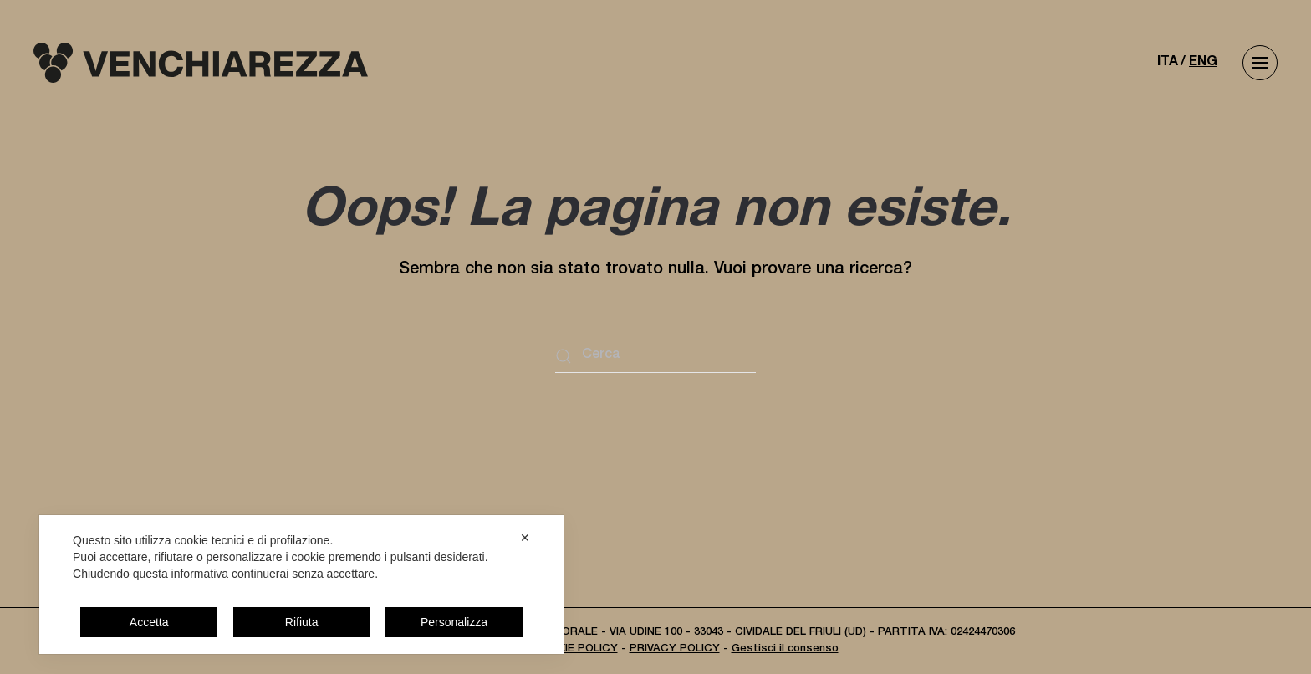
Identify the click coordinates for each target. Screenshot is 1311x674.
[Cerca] (655, 356)
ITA (1167, 62)
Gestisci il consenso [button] (785, 649)
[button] (1260, 62)
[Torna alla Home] (200, 62)
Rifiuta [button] (302, 622)
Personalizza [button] (454, 622)
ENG (1203, 62)
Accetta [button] (149, 622)
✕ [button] (525, 537)
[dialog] (301, 584)
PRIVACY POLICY (675, 649)
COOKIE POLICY (575, 649)
